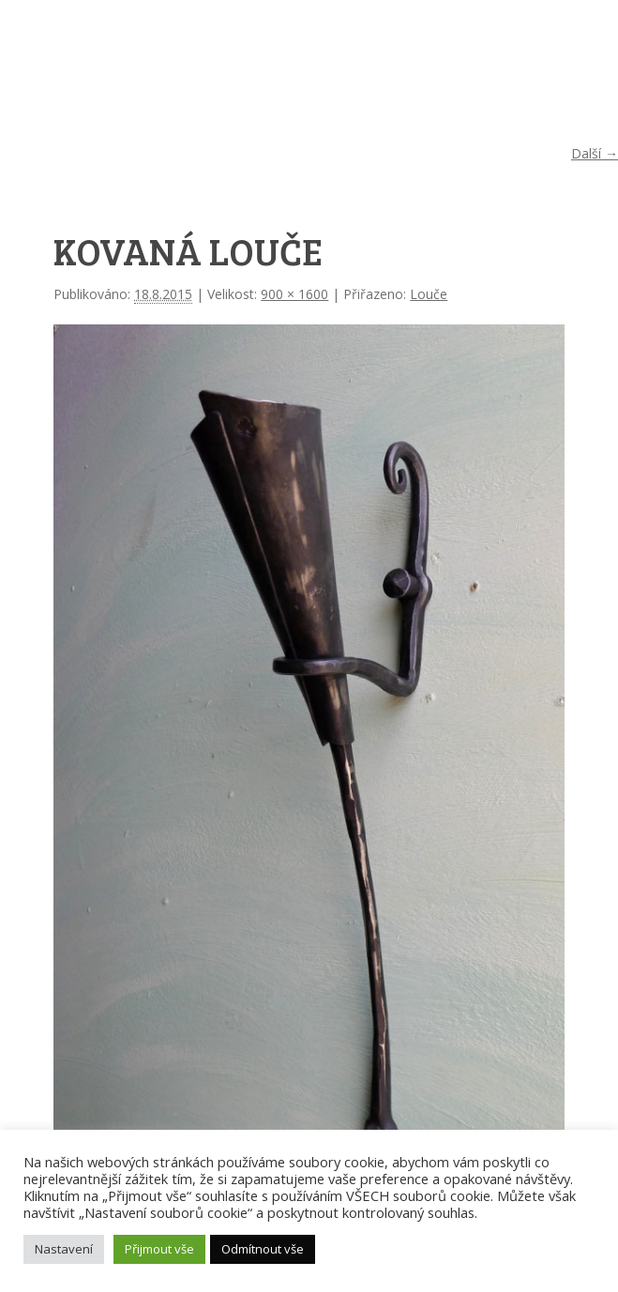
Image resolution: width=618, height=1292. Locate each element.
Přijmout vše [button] (159, 1248)
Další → (594, 153)
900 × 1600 (294, 294)
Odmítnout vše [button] (262, 1248)
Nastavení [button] (64, 1248)
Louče (428, 294)
